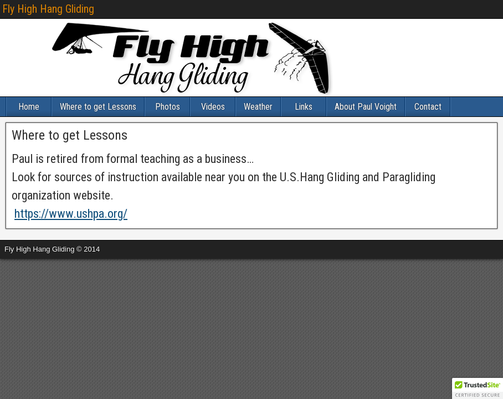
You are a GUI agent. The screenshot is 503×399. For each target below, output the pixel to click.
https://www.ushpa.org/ (70, 214)
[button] (477, 388)
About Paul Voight (366, 106)
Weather (258, 106)
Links (303, 106)
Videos (213, 106)
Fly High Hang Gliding (48, 9)
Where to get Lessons (98, 106)
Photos (167, 106)
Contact (428, 106)
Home (28, 106)
